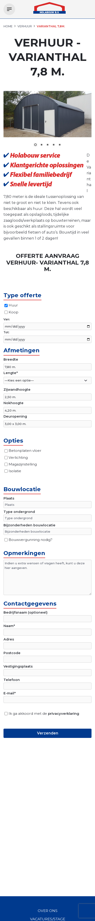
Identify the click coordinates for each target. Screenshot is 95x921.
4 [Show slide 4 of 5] (53, 145)
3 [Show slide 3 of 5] (47, 145)
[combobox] (47, 380)
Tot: (6, 332)
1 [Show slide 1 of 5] (35, 145)
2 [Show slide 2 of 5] (41, 145)
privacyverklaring (63, 713)
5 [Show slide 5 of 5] (59, 145)
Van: (6, 319)
